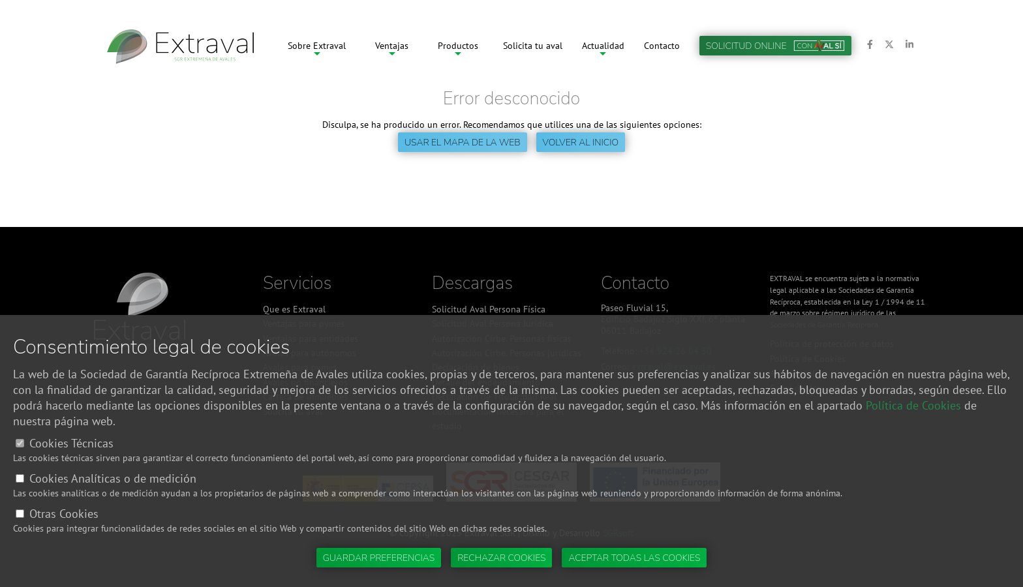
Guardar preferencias (379, 558)
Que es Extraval (294, 309)
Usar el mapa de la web (463, 142)
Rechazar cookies (501, 558)
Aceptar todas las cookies (634, 558)
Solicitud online (775, 46)
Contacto (662, 46)
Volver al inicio (580, 142)
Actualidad (603, 46)
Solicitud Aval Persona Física (488, 309)
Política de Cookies (913, 405)
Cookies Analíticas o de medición (112, 478)
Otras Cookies (64, 513)
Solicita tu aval (532, 46)
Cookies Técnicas (71, 443)
